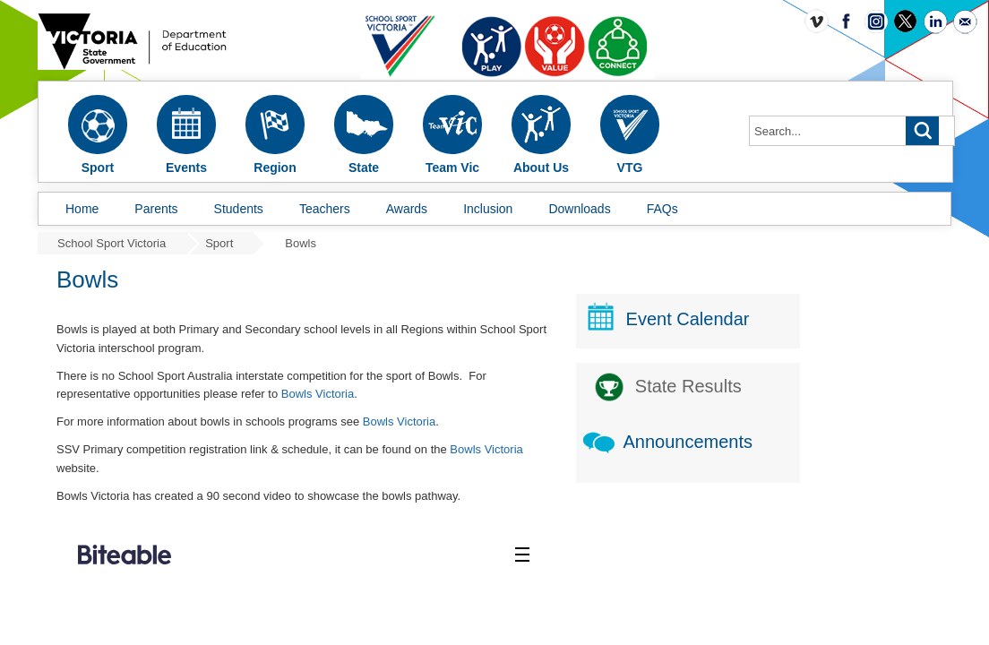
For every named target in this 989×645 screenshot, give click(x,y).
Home (82, 209)
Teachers (324, 209)
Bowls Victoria (491, 393)
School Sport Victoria (111, 243)
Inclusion (487, 209)
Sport (219, 243)
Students (238, 209)
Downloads (579, 209)
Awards (406, 209)
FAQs (662, 209)
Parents (155, 209)
